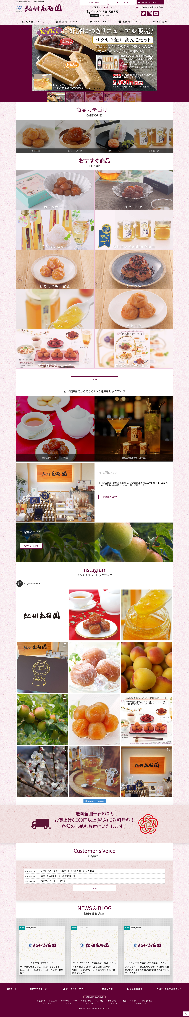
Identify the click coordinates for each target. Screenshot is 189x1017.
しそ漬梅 (99, 1000)
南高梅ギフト (141, 1003)
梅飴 (69, 1003)
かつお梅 (65, 1000)
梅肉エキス (147, 1000)
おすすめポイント (39, 989)
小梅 (76, 1000)
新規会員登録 (135, 989)
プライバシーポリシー (75, 989)
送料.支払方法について (169, 989)
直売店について (130, 21)
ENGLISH (98, 21)
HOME (11, 989)
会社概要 (107, 989)
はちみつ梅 (87, 1000)
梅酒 (125, 1000)
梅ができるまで (31, 545)
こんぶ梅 (54, 1000)
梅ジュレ (116, 1003)
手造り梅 (42, 1000)
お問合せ (160, 21)
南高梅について (67, 21)
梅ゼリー (135, 1000)
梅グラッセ (92, 1003)
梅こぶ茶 (47, 1003)
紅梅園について (33, 21)
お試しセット (113, 1000)
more (94, 379)
